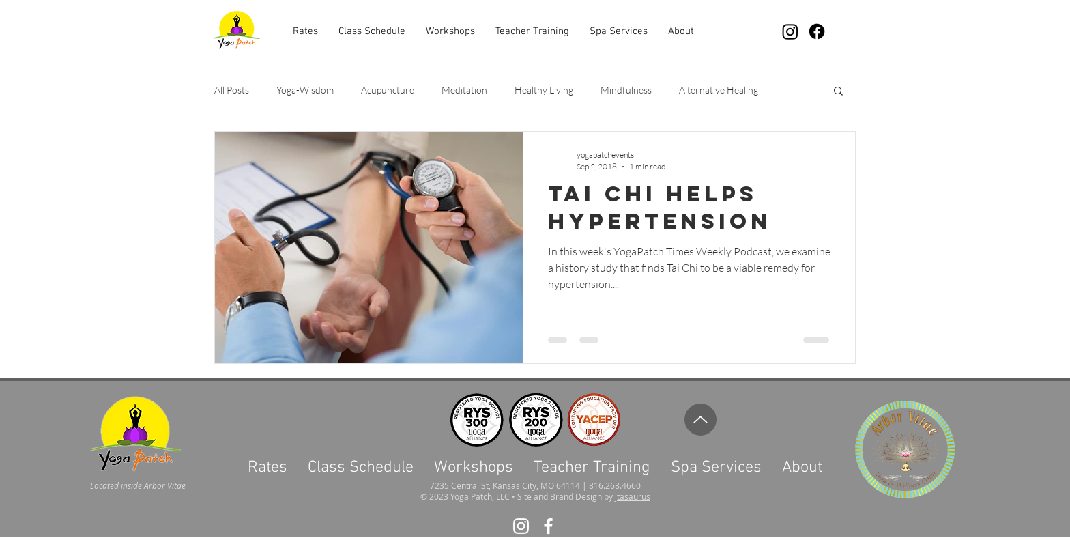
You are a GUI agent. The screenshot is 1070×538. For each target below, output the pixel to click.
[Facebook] (817, 31)
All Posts (231, 90)
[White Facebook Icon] (548, 526)
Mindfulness (626, 90)
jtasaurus (632, 496)
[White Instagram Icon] (521, 526)
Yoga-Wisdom (305, 90)
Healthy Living (544, 90)
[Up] (700, 420)
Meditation (464, 90)
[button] (618, 31)
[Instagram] (790, 31)
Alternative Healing (718, 90)
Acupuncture (387, 90)
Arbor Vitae (165, 485)
